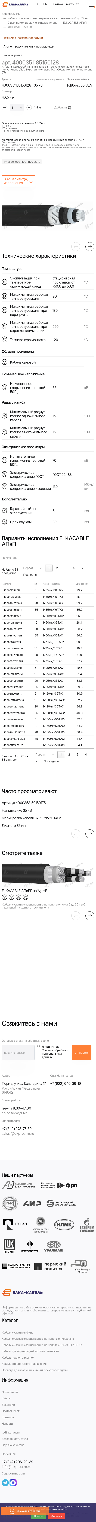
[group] (48, 215)
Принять (38, 1516)
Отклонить (56, 1516)
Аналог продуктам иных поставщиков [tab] (29, 46)
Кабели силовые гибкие (17, 1332)
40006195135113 (13, 667)
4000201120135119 (14, 706)
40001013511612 (12, 596)
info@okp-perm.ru (16, 1466)
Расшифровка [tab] (13, 55)
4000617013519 (12, 642)
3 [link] (65, 568)
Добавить (63, 107)
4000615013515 (12, 616)
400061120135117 (13, 693)
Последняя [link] (30, 574)
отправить (82, 1052)
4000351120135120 (14, 713)
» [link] (82, 568)
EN (45, 4)
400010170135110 (13, 648)
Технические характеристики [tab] (23, 38)
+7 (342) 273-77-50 (17, 1128)
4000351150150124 (14, 739)
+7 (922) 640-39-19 (65, 1083)
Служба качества (13, 1445)
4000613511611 (12, 590)
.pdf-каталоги (11, 1432)
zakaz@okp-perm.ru (18, 1133)
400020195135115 (13, 680)
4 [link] (74, 568)
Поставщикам (11, 1411)
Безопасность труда (15, 1439)
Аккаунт (71, 4)
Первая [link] (28, 568)
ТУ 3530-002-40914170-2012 (22, 161)
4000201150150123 (14, 732)
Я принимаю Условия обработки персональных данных (55, 1052)
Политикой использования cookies (51, 1509)
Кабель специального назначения (24, 1363)
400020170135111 (13, 655)
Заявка (58, 4)
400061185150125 (13, 745)
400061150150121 (13, 719)
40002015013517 (13, 629)
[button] (75, 246)
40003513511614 (13, 609)
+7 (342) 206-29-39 (17, 1462)
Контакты (8, 1417)
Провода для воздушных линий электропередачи (34, 1370)
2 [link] (57, 568)
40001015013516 (13, 622)
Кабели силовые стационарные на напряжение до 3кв (38, 1338)
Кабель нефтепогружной (18, 1357)
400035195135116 (13, 687)
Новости (7, 1423)
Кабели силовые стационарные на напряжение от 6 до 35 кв (42, 1345)
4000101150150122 (14, 726)
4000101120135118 (14, 700)
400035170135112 (13, 661)
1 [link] (48, 568)
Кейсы (6, 1398)
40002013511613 (13, 603)
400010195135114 (13, 674)
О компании (10, 1392)
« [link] (41, 568)
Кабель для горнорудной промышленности (30, 1351)
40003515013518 (13, 635)
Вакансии (8, 1404)
